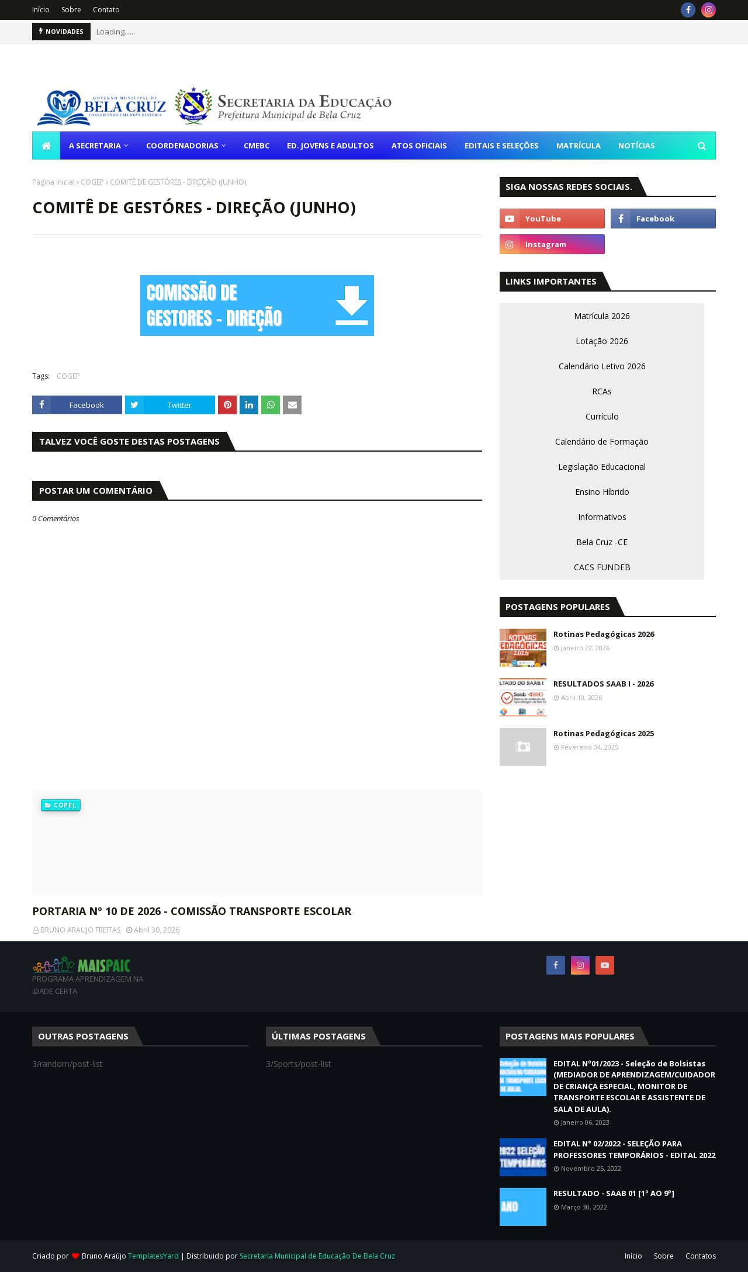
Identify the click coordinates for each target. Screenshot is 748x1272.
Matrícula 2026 (602, 315)
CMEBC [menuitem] (256, 145)
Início (41, 10)
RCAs (602, 391)
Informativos (602, 516)
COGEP (92, 182)
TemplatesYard (153, 1256)
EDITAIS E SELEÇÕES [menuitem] (502, 145)
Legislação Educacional (602, 466)
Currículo (602, 416)
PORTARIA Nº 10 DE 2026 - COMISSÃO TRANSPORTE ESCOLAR (191, 911)
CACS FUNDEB (602, 567)
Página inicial (53, 182)
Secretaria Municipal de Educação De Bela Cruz (317, 1256)
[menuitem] (46, 145)
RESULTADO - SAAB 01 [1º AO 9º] (613, 1193)
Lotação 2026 (602, 340)
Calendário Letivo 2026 (602, 366)
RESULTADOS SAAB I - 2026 (603, 683)
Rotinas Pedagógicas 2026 (603, 634)
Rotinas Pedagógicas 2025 (603, 733)
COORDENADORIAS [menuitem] (182, 145)
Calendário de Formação (602, 441)
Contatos (700, 1256)
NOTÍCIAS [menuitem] (636, 145)
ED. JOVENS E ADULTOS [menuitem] (330, 145)
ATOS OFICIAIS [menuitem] (419, 145)
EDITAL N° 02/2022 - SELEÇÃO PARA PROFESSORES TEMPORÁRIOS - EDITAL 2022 (634, 1149)
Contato (106, 10)
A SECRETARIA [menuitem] (95, 145)
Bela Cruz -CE (602, 541)
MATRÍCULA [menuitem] (578, 145)
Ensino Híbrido (602, 491)
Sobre (71, 10)
